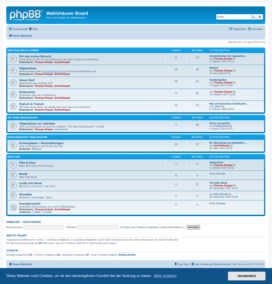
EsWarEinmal (221, 126)
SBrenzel (37, 149)
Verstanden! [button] (247, 276)
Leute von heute (30, 183)
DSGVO (213, 68)
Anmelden (13, 222)
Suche (47, 212)
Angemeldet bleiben (173, 227)
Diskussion (27, 92)
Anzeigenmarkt (29, 203)
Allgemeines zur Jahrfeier (37, 123)
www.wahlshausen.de (54, 71)
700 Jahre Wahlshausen (22, 117)
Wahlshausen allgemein (23, 50)
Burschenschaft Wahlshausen (27, 137)
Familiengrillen (218, 79)
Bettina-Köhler (127, 254)
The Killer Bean (218, 182)
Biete (36, 212)
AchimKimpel (62, 62)
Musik (23, 174)
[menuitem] (33, 29)
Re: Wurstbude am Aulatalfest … (228, 142)
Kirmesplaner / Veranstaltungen (41, 143)
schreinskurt (61, 129)
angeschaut (216, 162)
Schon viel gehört (219, 123)
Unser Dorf (26, 80)
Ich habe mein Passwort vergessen (139, 227)
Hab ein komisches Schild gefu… (228, 103)
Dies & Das (13, 157)
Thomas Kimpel (44, 62)
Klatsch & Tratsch (31, 104)
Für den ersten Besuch (35, 56)
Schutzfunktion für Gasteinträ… (228, 56)
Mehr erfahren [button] (165, 276)
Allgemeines (28, 68)
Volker (217, 106)
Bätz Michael (221, 194)
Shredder (25, 194)
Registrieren (32, 222)
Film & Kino (27, 162)
